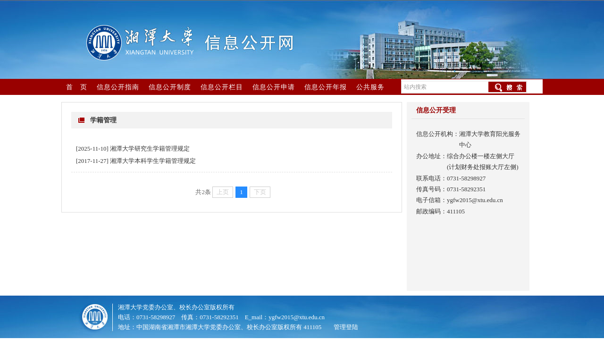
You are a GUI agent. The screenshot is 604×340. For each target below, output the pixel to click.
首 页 (76, 87)
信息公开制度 (170, 87)
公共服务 (370, 87)
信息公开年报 (325, 87)
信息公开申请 (273, 87)
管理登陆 (346, 327)
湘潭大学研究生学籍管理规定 (150, 148)
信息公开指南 (118, 87)
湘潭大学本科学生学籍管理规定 (153, 160)
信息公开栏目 (222, 87)
